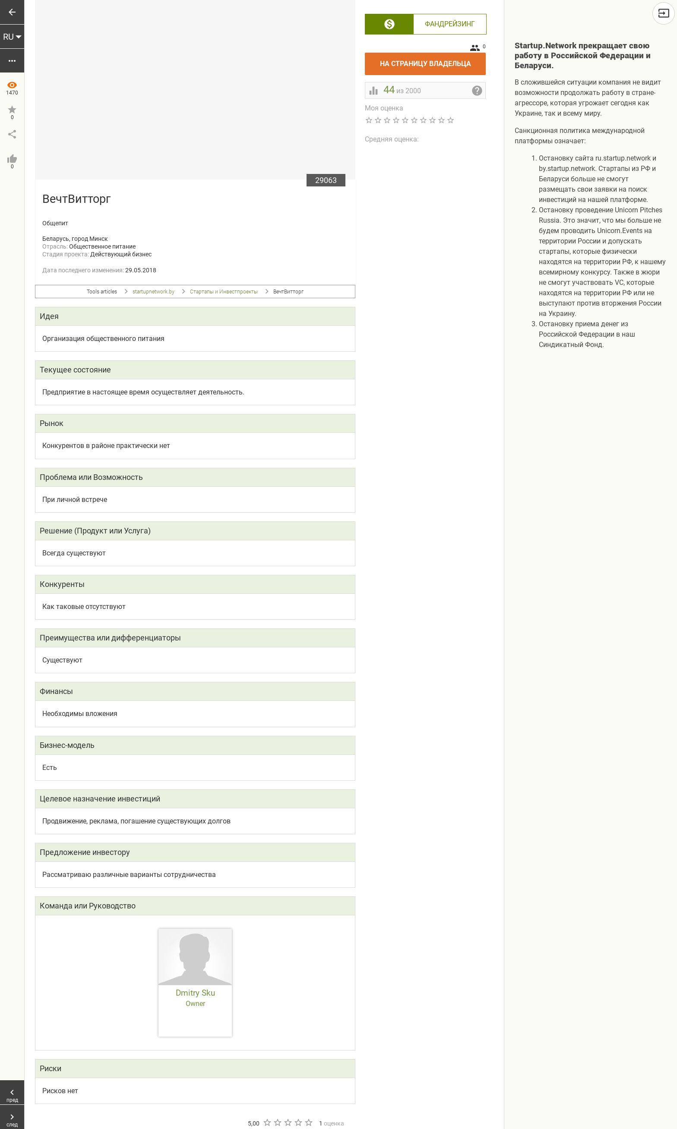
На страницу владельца (433, 60)
